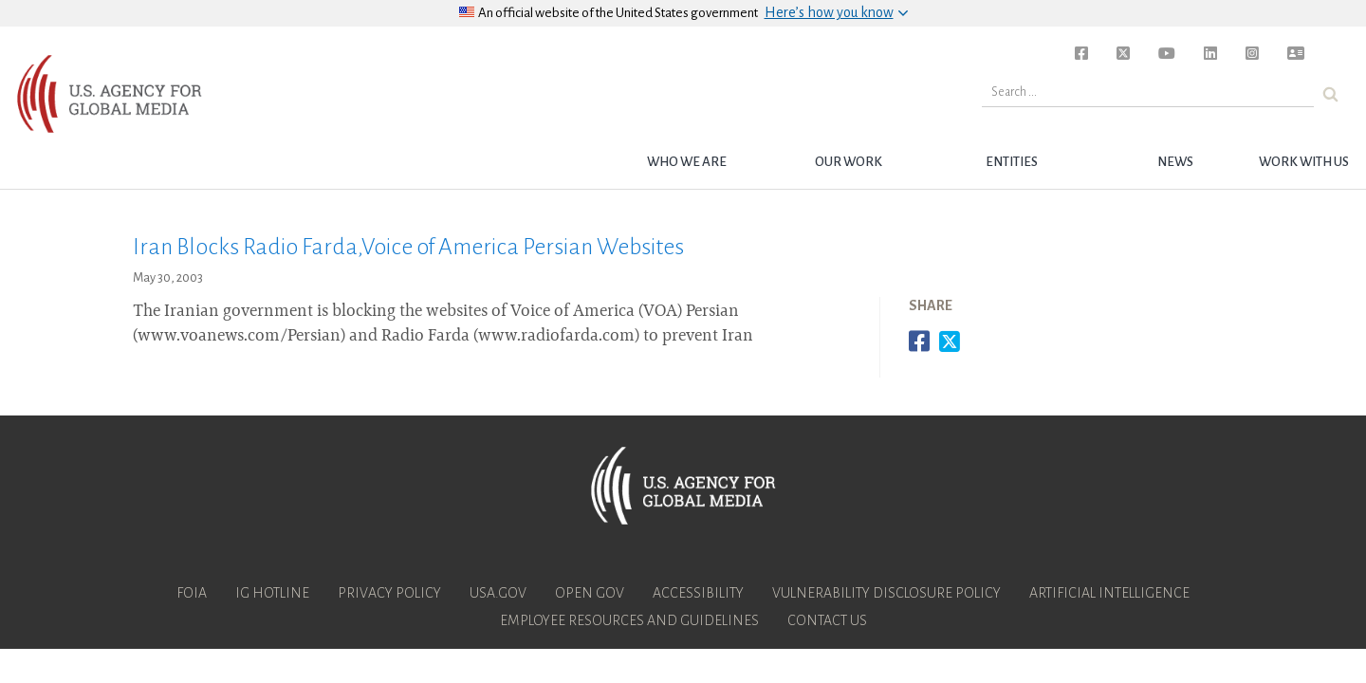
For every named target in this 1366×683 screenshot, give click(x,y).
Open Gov (589, 592)
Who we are (687, 162)
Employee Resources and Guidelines (629, 620)
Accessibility (698, 592)
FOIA (191, 592)
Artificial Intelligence (1109, 592)
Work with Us (1304, 162)
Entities (1012, 162)
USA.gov (498, 592)
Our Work (848, 162)
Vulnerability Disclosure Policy (886, 592)
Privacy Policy (389, 592)
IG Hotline (272, 592)
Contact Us (827, 620)
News (1175, 162)
